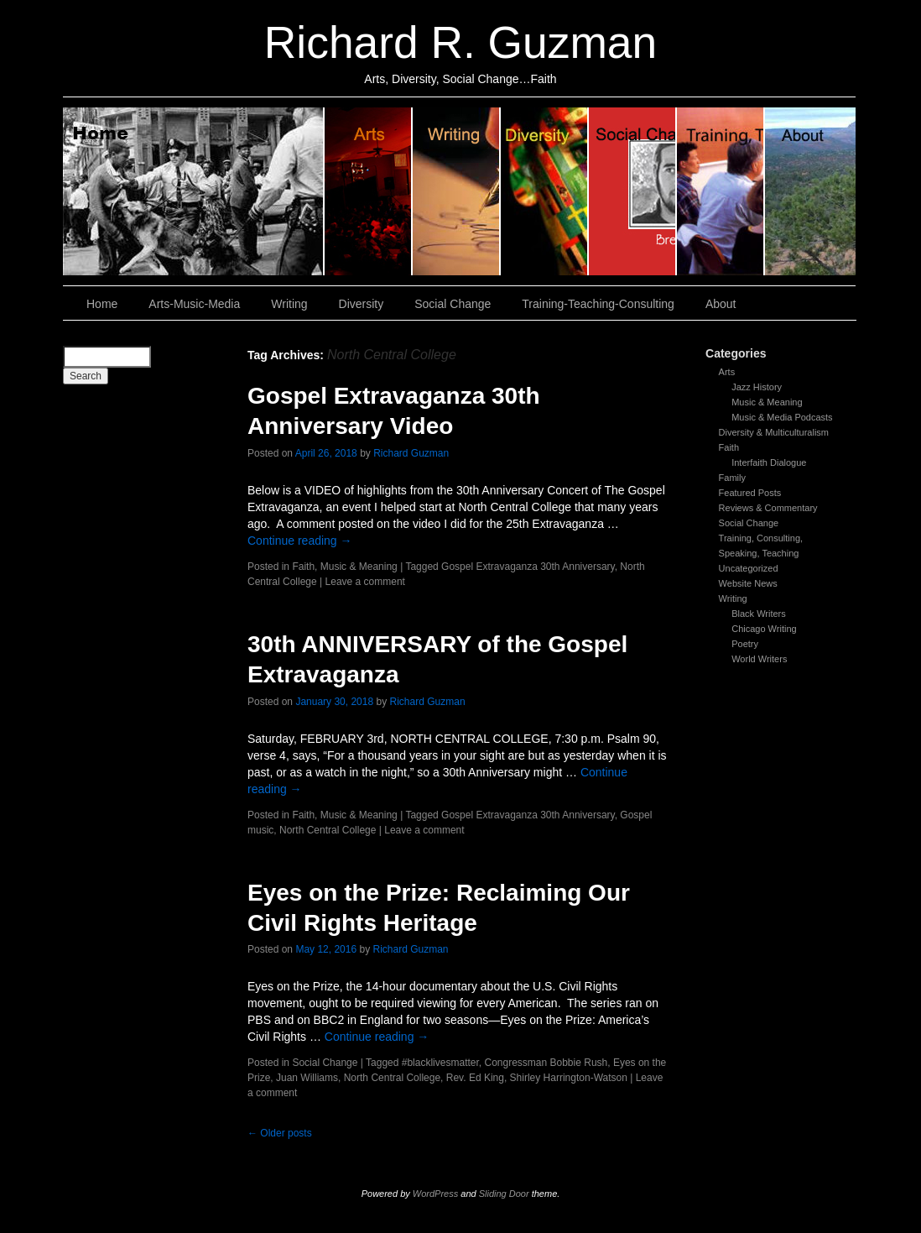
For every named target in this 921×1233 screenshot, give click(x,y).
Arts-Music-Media (194, 304)
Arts (727, 372)
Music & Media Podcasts (781, 417)
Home (194, 191)
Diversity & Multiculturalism (774, 432)
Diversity (545, 191)
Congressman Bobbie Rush (545, 1062)
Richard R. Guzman (460, 42)
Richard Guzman (411, 453)
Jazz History (756, 387)
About (810, 191)
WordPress (435, 1194)
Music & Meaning (766, 402)
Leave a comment (365, 582)
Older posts (279, 1133)
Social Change (633, 191)
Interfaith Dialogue (768, 462)
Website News (748, 583)
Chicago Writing (763, 629)
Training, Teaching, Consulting (721, 191)
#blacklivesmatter (440, 1062)
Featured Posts (750, 493)
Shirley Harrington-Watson (568, 1078)
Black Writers (758, 614)
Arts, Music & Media (369, 191)
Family (732, 478)
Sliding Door (504, 1194)
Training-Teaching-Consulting (598, 304)
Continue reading (299, 540)
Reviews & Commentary (768, 508)
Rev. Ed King (475, 1078)
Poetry (744, 644)
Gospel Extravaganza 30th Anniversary (528, 566)
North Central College (327, 830)
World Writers (759, 659)
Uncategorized (748, 568)
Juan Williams (307, 1078)
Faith (729, 447)
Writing (457, 191)
